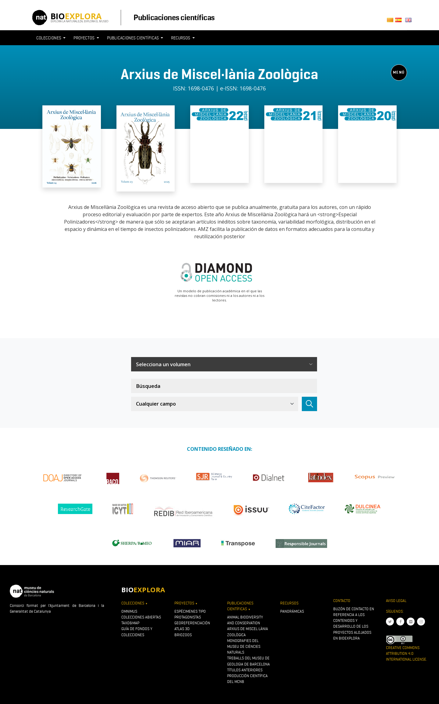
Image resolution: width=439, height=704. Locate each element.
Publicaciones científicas (174, 17)
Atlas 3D (182, 628)
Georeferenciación (192, 623)
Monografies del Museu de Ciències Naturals (243, 646)
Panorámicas (292, 611)
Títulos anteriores (244, 670)
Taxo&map (130, 623)
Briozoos (183, 635)
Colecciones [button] (49, 37)
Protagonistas (187, 617)
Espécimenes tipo (190, 611)
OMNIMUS (129, 611)
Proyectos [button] (84, 37)
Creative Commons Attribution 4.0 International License (406, 653)
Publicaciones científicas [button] (133, 37)
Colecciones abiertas (141, 617)
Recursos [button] (181, 37)
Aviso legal (396, 600)
